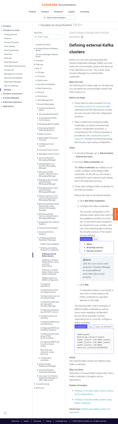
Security (40, 92)
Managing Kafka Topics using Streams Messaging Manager (48, 190)
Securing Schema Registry (46, 233)
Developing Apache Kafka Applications (47, 129)
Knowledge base (61, 421)
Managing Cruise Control (49, 154)
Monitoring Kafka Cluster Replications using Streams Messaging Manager (49, 207)
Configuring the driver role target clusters (49, 291)
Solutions (45, 12)
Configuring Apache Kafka (47, 109)
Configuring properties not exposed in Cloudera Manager (49, 304)
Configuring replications (45, 285)
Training (48, 421)
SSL (96, 239)
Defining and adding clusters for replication (49, 249)
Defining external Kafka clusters (49, 255)
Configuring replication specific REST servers (49, 311)
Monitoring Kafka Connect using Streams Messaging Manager (48, 216)
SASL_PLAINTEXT (103, 327)
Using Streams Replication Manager (47, 365)
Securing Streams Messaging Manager (47, 159)
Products (32, 12)
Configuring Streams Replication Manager (47, 239)
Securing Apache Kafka (48, 114)
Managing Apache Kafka (49, 124)
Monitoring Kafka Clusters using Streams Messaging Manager (48, 174)
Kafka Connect (45, 134)
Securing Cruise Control (48, 150)
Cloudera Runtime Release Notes (47, 49)
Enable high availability (49, 244)
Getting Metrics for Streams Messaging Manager (47, 166)
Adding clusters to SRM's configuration (50, 279)
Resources (58, 12)
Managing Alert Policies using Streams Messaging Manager (48, 182)
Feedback (115, 214)
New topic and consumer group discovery (47, 352)
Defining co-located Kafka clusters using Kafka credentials (50, 272)
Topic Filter (38, 33)
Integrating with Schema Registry (49, 223)
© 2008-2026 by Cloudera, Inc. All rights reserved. (89, 421)
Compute (41, 76)
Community (84, 12)
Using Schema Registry (48, 228)
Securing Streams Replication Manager (47, 371)
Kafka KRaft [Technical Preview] (48, 139)
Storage (40, 72)
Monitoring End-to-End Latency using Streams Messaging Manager (48, 198)
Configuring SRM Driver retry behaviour (50, 323)
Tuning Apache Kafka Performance (48, 119)
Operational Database (46, 84)
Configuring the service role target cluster (49, 297)
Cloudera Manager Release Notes (47, 55)
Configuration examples (46, 359)
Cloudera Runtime (43, 45)
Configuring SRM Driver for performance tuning (50, 344)
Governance (42, 96)
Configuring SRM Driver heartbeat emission (50, 329)
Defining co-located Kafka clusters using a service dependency (50, 263)
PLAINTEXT (86, 239)
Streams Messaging (45, 104)
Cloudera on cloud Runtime (56, 25)
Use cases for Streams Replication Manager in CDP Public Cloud (48, 378)
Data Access (42, 80)
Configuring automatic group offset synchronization (49, 336)
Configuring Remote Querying (48, 317)
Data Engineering (44, 88)
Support (71, 12)
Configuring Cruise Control (46, 145)
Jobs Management (45, 100)
